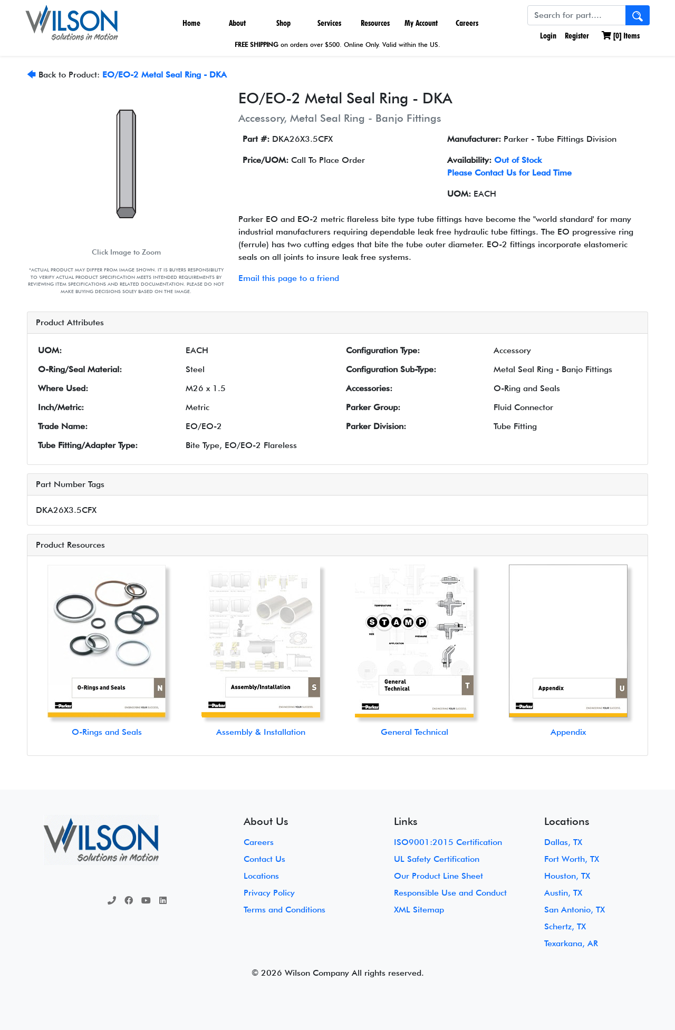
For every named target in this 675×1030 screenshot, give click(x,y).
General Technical (414, 732)
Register (577, 36)
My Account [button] (421, 23)
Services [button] (329, 23)
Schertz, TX (565, 926)
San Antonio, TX (574, 910)
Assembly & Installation (260, 732)
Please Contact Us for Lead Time (509, 173)
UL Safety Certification (436, 859)
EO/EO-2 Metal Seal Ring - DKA (164, 75)
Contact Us (264, 859)
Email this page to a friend (288, 278)
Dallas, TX (563, 842)
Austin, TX (563, 893)
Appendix (568, 732)
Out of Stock (518, 160)
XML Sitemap (419, 910)
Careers (467, 23)
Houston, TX (567, 876)
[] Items (621, 36)
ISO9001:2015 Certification (448, 842)
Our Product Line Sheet (438, 876)
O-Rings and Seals (107, 732)
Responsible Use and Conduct (450, 893)
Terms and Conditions (284, 910)
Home (191, 23)
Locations (261, 876)
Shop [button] (283, 23)
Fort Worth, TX (571, 859)
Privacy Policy (269, 893)
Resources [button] (375, 23)
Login (547, 36)
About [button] (237, 23)
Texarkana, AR (571, 943)
